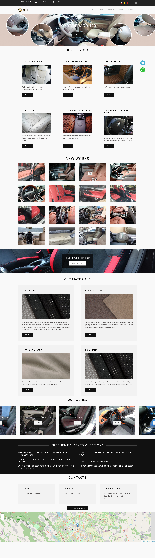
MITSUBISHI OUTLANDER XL (38, 418)
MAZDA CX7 (77, 418)
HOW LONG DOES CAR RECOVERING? (96, 462)
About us (111, 9)
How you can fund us (77, 508)
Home (102, 9)
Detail (27, 94)
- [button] (2, 518)
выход (130, 9)
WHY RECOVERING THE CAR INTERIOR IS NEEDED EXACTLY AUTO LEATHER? (45, 454)
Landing (121, 9)
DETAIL (77, 34)
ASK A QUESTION (77, 263)
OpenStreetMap (151, 541)
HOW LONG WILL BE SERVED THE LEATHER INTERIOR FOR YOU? (105, 454)
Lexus (94, 9)
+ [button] (2, 515)
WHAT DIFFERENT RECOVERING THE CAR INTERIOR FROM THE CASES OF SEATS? (46, 467)
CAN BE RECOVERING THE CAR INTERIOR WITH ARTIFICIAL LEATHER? (45, 460)
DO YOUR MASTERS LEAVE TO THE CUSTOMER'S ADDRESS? (106, 466)
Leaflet (143, 541)
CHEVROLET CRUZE (117, 418)
